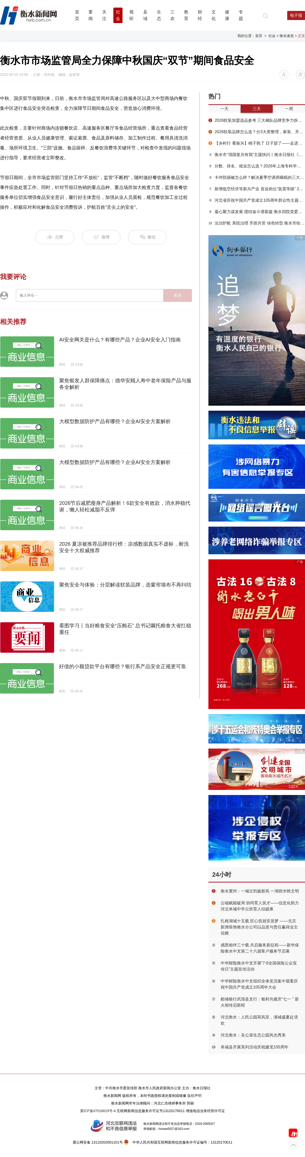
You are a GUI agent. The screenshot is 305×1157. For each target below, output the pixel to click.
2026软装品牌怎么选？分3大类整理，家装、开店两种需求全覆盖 (256, 132)
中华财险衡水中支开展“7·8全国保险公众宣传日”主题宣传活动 (259, 966)
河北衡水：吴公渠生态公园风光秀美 (253, 1035)
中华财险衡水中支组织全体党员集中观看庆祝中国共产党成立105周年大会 (259, 984)
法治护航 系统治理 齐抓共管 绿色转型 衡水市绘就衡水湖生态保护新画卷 (256, 223)
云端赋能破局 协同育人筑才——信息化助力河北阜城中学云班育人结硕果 (260, 906)
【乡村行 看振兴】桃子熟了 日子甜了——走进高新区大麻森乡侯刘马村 (256, 143)
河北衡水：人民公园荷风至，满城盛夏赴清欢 (259, 1020)
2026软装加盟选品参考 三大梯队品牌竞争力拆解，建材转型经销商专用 (256, 120)
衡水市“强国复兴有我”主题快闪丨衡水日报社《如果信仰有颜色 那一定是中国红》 (256, 154)
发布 (178, 295)
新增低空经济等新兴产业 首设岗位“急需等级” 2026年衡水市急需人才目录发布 (256, 189)
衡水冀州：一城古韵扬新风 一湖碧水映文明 (260, 891)
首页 (258, 36)
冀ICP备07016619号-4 (98, 1111)
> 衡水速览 (285, 36)
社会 (272, 36)
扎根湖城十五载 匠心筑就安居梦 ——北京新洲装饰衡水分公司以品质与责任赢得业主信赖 (259, 927)
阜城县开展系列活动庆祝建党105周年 (254, 1047)
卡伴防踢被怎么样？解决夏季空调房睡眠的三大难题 (256, 177)
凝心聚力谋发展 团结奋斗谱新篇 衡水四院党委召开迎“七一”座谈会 (256, 212)
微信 (147, 237)
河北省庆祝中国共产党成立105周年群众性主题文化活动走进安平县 (256, 200)
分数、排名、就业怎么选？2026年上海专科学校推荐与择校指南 (256, 166)
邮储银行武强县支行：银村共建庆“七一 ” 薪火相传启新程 (260, 1002)
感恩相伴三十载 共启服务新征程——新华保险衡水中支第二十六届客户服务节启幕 (260, 948)
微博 (101, 237)
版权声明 (194, 1096)
